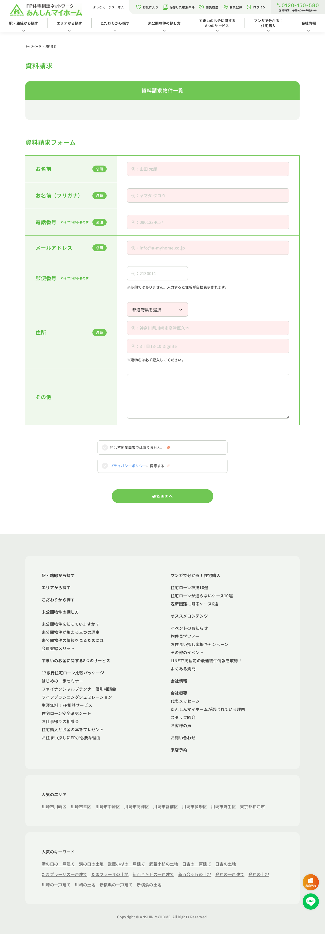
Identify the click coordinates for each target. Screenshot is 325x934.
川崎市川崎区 (54, 806)
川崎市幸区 (81, 806)
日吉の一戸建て (196, 864)
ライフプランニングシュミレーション (77, 697)
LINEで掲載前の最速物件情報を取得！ (206, 660)
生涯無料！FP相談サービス (67, 705)
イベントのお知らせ (189, 628)
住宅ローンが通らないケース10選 (202, 595)
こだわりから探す (115, 23)
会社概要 (179, 693)
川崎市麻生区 (223, 806)
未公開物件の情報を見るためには (73, 640)
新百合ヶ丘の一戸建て (153, 874)
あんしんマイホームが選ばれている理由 (208, 709)
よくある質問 (183, 669)
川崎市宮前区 (165, 806)
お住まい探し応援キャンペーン (199, 644)
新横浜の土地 (149, 885)
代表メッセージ (185, 701)
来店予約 (179, 750)
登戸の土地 (258, 874)
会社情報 (179, 681)
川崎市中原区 (107, 806)
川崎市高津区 (136, 806)
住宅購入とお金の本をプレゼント (73, 729)
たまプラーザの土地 (110, 874)
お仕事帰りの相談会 (60, 721)
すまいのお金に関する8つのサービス (217, 23)
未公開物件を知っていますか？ (70, 624)
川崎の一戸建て (56, 885)
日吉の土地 (225, 864)
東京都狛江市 (252, 806)
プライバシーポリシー (128, 465)
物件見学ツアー (185, 636)
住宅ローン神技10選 (189, 587)
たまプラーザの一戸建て (64, 874)
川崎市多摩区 (194, 806)
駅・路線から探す (23, 23)
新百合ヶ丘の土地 (195, 874)
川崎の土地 (85, 885)
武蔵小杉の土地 (163, 864)
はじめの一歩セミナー (62, 681)
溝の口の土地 (91, 864)
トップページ (33, 46)
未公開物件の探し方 (164, 23)
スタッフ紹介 (183, 717)
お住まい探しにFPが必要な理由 (71, 737)
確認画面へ (162, 496)
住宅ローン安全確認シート (66, 713)
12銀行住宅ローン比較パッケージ (73, 673)
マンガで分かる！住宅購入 (268, 23)
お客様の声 (181, 725)
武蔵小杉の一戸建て (126, 864)
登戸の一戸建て (229, 874)
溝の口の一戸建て (58, 864)
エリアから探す (69, 23)
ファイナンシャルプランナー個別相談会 (79, 689)
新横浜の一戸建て (116, 885)
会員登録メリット (58, 648)
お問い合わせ (183, 737)
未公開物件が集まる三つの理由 (71, 632)
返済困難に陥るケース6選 (194, 604)
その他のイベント (187, 652)
